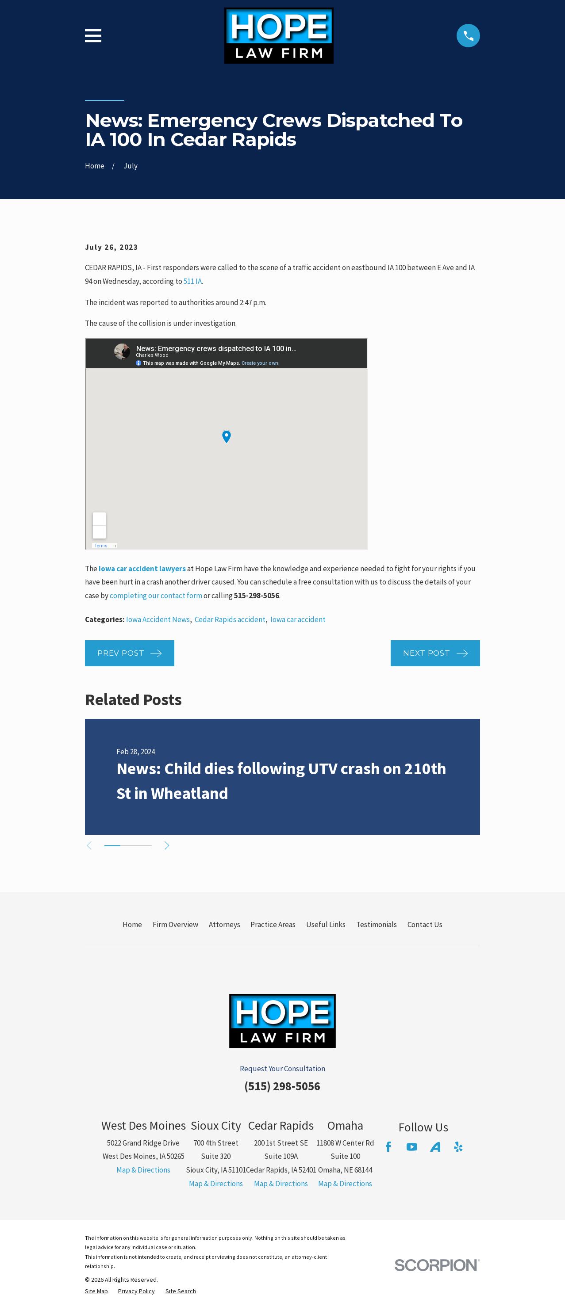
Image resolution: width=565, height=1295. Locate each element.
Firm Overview (175, 924)
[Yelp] (458, 1147)
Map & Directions (143, 1170)
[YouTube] (412, 1147)
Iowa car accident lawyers (142, 568)
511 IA (193, 281)
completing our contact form (156, 595)
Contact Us (424, 924)
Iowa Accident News (158, 619)
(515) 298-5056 (282, 1085)
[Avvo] (435, 1147)
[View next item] (171, 845)
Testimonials (376, 924)
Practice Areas (273, 924)
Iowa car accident (298, 619)
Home (132, 924)
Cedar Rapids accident (230, 619)
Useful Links (326, 924)
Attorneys (224, 924)
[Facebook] (388, 1147)
